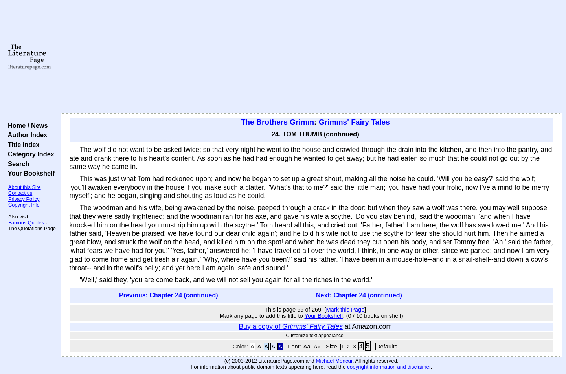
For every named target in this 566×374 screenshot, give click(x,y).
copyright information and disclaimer (389, 367)
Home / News (26, 125)
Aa (307, 346)
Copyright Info (24, 205)
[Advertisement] (311, 57)
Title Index (21, 144)
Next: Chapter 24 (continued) (359, 295)
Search (16, 163)
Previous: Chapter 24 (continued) (168, 295)
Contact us (20, 193)
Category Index (29, 154)
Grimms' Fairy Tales (354, 122)
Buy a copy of (291, 326)
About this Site (24, 187)
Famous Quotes (26, 223)
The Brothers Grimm (277, 122)
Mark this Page (345, 309)
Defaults (386, 346)
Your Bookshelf (29, 173)
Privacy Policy (24, 199)
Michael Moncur (334, 361)
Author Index (25, 134)
